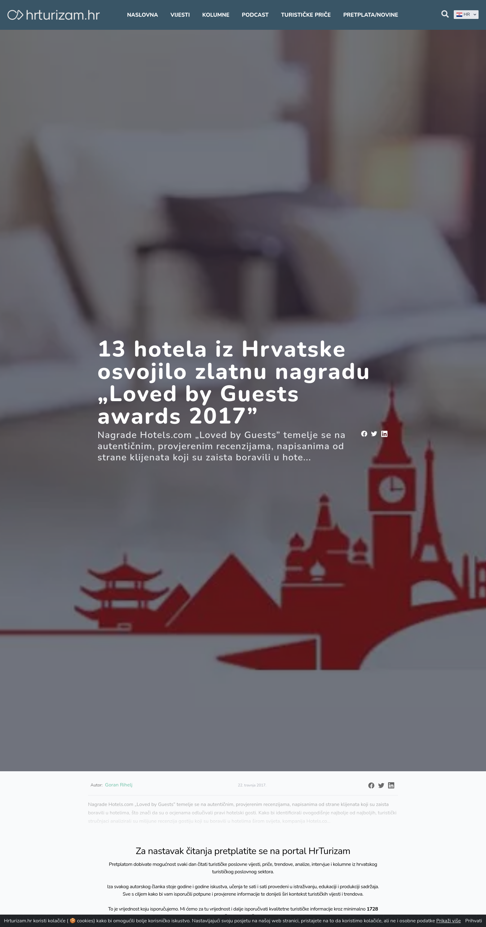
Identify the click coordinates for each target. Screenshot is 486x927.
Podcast (255, 15)
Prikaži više (448, 920)
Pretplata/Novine (370, 15)
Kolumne (216, 15)
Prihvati (473, 920)
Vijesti (180, 15)
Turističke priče (306, 15)
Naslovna (142, 15)
